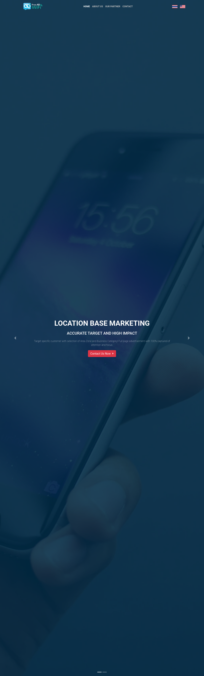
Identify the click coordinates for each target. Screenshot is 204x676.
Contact (128, 7)
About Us (97, 7)
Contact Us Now (102, 353)
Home (87, 7)
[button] (15, 338)
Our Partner (112, 7)
